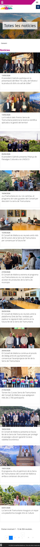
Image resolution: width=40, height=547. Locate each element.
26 (29, 537)
